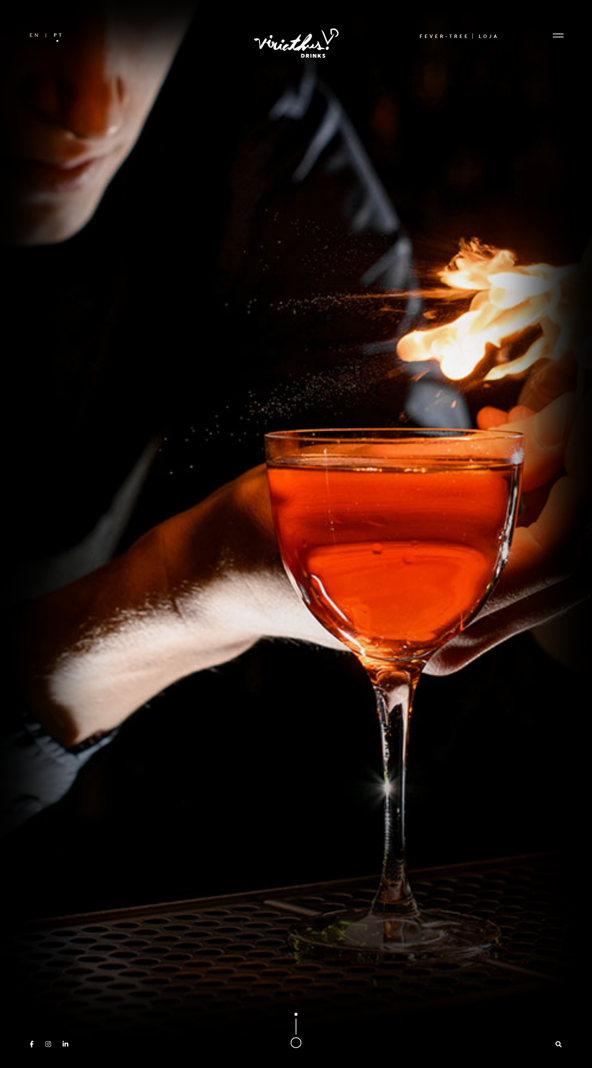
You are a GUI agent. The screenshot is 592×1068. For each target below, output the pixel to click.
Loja (489, 36)
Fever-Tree (445, 36)
